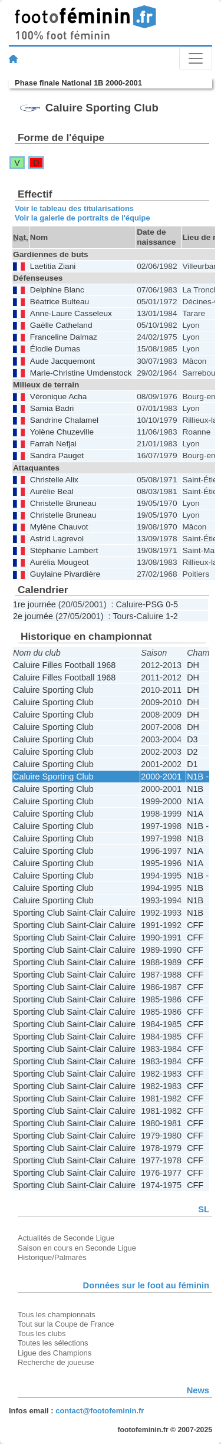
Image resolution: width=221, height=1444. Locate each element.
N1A (195, 801)
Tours (123, 616)
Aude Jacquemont (62, 361)
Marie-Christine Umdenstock (80, 373)
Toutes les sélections (53, 1342)
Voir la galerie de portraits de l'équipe (82, 217)
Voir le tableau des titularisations (74, 208)
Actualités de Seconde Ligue (66, 1238)
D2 (192, 751)
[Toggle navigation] (195, 58)
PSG (154, 604)
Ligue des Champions (54, 1352)
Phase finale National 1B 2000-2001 (78, 82)
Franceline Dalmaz (63, 337)
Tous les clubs (41, 1333)
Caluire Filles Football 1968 (64, 665)
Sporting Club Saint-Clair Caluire (74, 912)
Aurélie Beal (52, 491)
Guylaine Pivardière (65, 574)
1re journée (34, 604)
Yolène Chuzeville (62, 431)
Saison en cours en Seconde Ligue (77, 1248)
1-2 (172, 616)
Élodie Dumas (55, 348)
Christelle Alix (54, 479)
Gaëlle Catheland (61, 325)
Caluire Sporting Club (53, 690)
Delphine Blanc (57, 289)
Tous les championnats (56, 1314)
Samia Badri (52, 408)
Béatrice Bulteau (59, 301)
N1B (195, 789)
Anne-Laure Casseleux (71, 313)
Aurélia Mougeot (59, 562)
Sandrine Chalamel (64, 420)
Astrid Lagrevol (57, 538)
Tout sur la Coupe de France (66, 1324)
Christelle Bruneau (63, 503)
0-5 (172, 604)
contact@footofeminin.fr (99, 1410)
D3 (192, 739)
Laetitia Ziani (53, 266)
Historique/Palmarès (52, 1257)
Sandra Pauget (57, 455)
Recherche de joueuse (56, 1362)
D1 (192, 764)
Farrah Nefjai (53, 443)
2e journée (33, 616)
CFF (195, 925)
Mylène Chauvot (59, 526)
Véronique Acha (58, 396)
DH (193, 665)
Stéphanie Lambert (64, 550)
